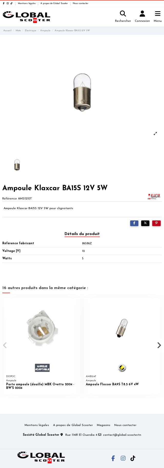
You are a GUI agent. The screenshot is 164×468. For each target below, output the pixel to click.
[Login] (142, 17)
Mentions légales (27, 4)
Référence (9, 198)
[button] (4, 345)
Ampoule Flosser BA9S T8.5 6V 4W (112, 384)
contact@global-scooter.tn (122, 435)
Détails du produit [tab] (82, 234)
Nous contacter (80, 4)
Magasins (103, 425)
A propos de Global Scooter (54, 4)
